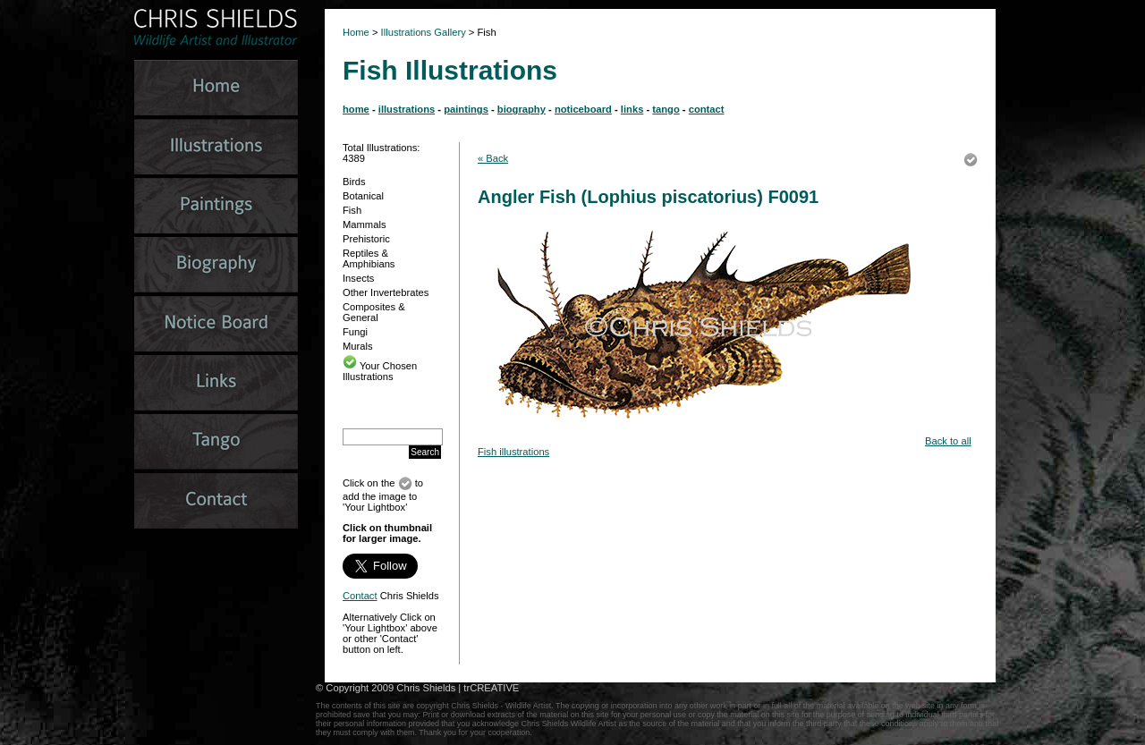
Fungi (355, 331)
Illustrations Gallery (422, 32)
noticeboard (583, 109)
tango (665, 109)
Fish (352, 210)
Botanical (363, 195)
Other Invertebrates (385, 292)
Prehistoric (366, 238)
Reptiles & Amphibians (368, 258)
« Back (493, 158)
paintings (466, 109)
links (632, 109)
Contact (360, 595)
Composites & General (374, 312)
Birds (354, 181)
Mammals (364, 224)
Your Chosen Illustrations (380, 371)
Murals (358, 346)
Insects (358, 278)
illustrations (406, 109)
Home (356, 32)
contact (707, 109)
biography (521, 109)
